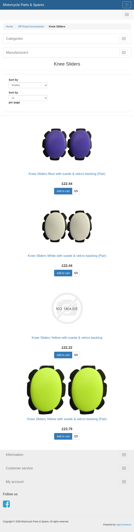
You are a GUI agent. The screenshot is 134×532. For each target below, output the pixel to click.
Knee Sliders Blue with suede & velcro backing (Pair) (67, 174)
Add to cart (63, 191)
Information (14, 455)
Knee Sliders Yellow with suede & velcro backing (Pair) (67, 419)
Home (9, 26)
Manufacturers (17, 52)
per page (14, 102)
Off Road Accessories (31, 26)
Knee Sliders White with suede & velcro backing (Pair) (67, 256)
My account (15, 482)
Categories (14, 39)
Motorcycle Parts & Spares (23, 5)
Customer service (19, 468)
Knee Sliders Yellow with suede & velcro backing (67, 338)
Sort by (13, 79)
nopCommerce (123, 524)
